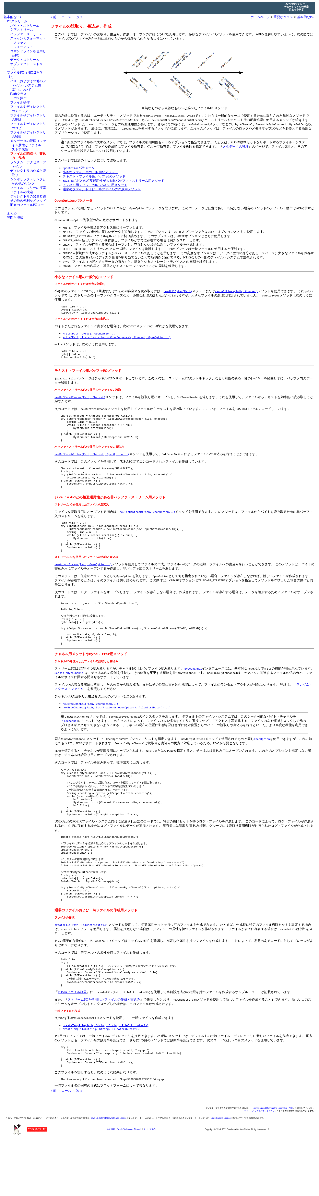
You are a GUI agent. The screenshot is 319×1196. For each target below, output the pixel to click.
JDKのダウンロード (296, 3)
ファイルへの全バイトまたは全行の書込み (82, 320)
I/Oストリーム (17, 21)
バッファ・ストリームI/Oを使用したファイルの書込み (89, 456)
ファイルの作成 (64, 965)
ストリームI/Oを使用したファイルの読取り (82, 519)
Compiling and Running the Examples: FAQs (273, 1165)
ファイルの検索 (21, 192)
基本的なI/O (12, 17)
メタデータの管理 (236, 146)
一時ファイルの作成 (67, 1063)
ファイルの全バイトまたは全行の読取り (80, 284)
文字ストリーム (21, 30)
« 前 (53, 17)
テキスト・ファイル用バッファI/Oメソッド (94, 176)
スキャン (19, 42)
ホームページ (260, 17)
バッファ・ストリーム (26, 34)
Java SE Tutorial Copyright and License (109, 1175)
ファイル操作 (20, 102)
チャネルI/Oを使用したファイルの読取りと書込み (86, 690)
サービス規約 (149, 1187)
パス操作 (19, 98)
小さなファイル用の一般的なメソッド (90, 172)
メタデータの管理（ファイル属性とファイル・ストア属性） (28, 145)
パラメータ (79, 168)
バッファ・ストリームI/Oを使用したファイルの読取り (89, 394)
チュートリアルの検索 (296, 6)
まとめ (12, 213)
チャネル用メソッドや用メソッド (95, 185)
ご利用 (84, 1175)
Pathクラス (18, 94)
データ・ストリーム (24, 59)
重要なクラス (283, 17)
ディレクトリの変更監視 (28, 196)
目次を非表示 (296, 9)
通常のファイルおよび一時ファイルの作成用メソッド (102, 189)
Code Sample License (221, 1175)
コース (66, 17)
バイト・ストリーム (24, 25)
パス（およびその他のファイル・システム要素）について (28, 85)
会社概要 (111, 1187)
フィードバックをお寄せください (259, 1168)
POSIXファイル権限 (72, 1044)
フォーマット (23, 47)
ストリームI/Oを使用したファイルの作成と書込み (86, 577)
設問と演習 (15, 217)
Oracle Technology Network (129, 1187)
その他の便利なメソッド (28, 200)
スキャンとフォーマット (28, 38)
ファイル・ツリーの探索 (28, 188)
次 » (79, 17)
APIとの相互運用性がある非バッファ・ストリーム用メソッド (113, 180)
